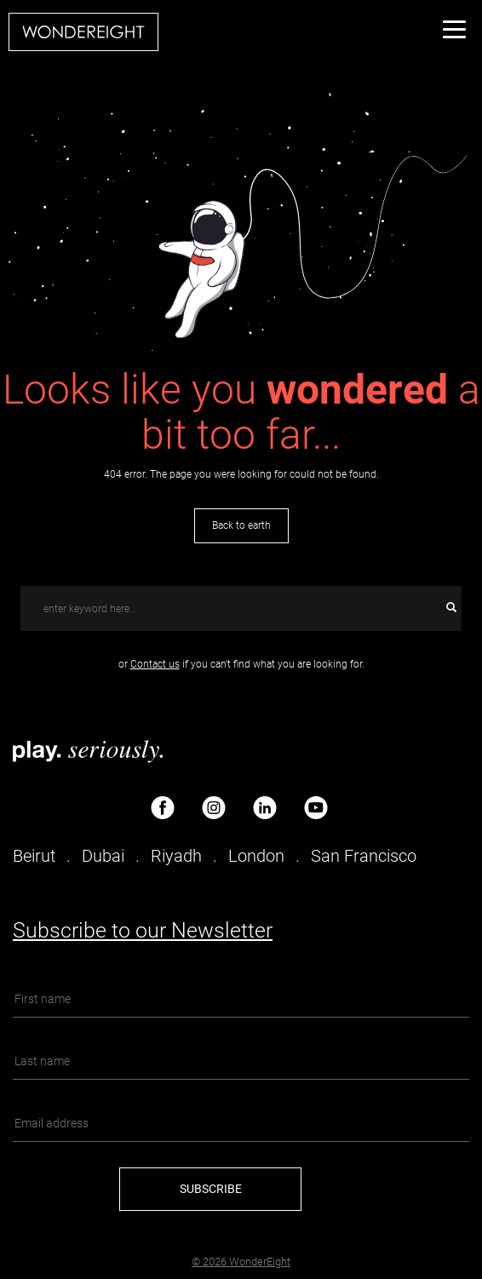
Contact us (155, 664)
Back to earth (241, 525)
